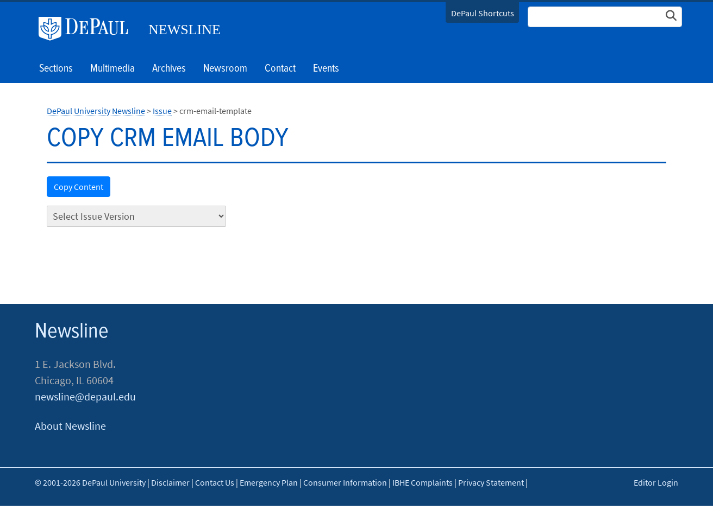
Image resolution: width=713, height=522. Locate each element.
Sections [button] (56, 69)
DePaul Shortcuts (482, 13)
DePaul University (87, 29)
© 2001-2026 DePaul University (90, 482)
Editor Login (656, 482)
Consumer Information (345, 482)
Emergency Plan (269, 482)
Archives (169, 69)
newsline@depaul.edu (85, 396)
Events (326, 69)
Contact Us (214, 482)
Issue (162, 110)
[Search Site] (605, 17)
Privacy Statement (491, 482)
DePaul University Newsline (96, 110)
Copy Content (78, 186)
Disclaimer (170, 482)
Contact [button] (280, 69)
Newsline (184, 29)
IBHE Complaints (422, 482)
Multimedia (112, 69)
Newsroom (225, 69)
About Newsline (70, 425)
